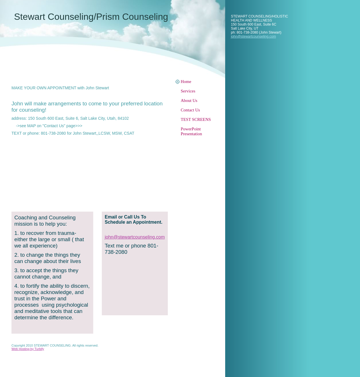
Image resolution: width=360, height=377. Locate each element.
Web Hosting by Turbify (27, 349)
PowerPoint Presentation (191, 131)
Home (186, 81)
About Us (189, 100)
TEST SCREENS (196, 119)
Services (188, 91)
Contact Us (190, 110)
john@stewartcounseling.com (253, 36)
